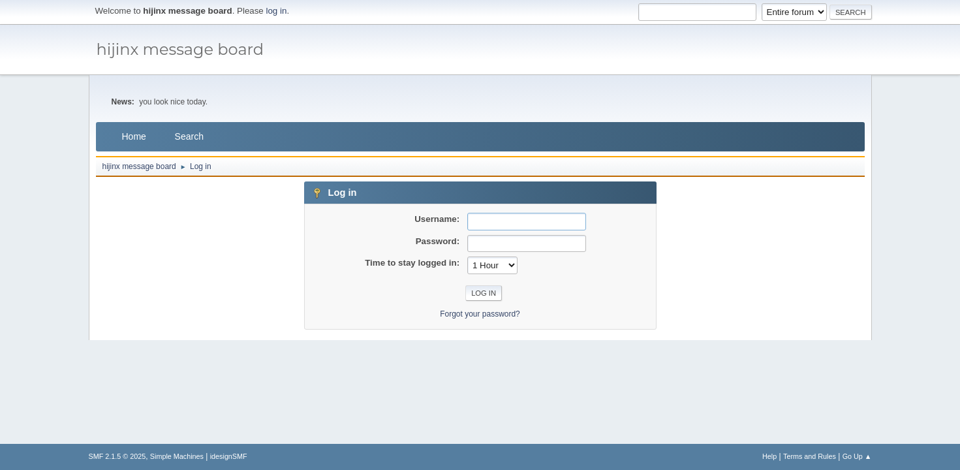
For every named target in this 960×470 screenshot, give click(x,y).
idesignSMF (228, 456)
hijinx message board (180, 49)
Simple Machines (177, 456)
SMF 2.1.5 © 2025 (117, 456)
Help (769, 456)
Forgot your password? (480, 314)
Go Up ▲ (857, 456)
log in (276, 11)
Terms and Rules (809, 456)
